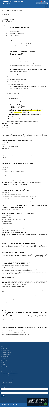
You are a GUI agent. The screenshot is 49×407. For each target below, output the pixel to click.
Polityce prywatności (41, 402)
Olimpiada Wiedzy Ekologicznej (9, 18)
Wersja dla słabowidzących (6, 404)
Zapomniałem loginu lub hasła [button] (6, 398)
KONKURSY (6, 17)
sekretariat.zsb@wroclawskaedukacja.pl (10, 373)
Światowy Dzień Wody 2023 (9, 19)
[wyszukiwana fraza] (42, 3)
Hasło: (2, 391)
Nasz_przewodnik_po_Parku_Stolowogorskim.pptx (11, 209)
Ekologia (21, 10)
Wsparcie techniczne (6, 350)
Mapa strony (5, 360)
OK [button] (45, 404)
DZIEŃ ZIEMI (6, 20)
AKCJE (5, 15)
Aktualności (5, 366)
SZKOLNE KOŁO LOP (7, 14)
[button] (41, 1)
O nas (4, 362)
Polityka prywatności (6, 356)
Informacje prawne (6, 354)
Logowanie (45, 1)
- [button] (37, 1)
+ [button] (35, 1)
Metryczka (5, 358)
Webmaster (5, 348)
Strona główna (5, 10)
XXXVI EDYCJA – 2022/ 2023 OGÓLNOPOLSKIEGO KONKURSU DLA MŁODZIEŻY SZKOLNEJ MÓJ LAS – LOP (21, 201)
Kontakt (4, 364)
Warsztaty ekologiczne (8, 21)
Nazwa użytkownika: (5, 387)
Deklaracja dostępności (7, 352)
